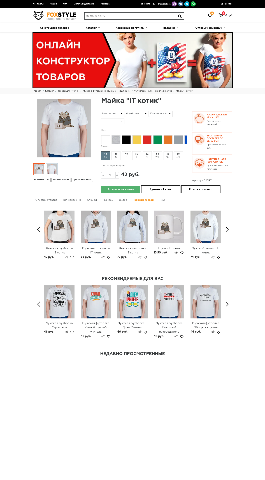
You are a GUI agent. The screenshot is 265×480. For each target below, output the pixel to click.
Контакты (38, 4)
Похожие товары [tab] (143, 200)
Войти (226, 4)
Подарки (170, 27)
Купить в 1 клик (161, 189)
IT (48, 179)
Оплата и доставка (84, 4)
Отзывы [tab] (92, 200)
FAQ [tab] (162, 200)
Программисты (82, 179)
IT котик (39, 179)
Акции (53, 4)
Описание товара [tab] (46, 200)
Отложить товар (200, 189)
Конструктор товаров (54, 28)
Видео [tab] (123, 200)
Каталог (92, 27)
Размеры (105, 4)
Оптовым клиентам (210, 27)
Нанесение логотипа (131, 27)
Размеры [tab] (108, 200)
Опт (65, 4)
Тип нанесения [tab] (72, 200)
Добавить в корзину (120, 189)
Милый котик (61, 179)
